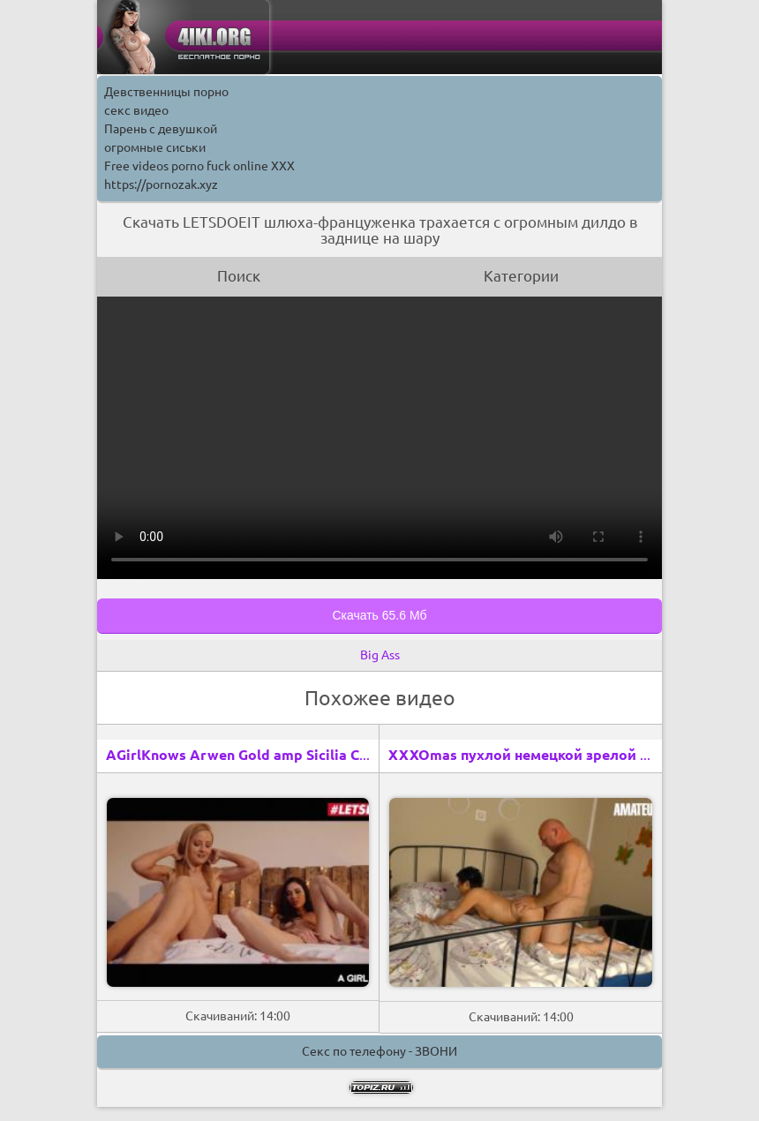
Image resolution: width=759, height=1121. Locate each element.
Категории (521, 275)
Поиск (238, 275)
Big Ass (380, 655)
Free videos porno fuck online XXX (199, 166)
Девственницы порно (166, 92)
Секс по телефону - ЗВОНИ (379, 1051)
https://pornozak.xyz (161, 184)
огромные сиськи (155, 147)
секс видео (136, 110)
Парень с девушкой (160, 129)
